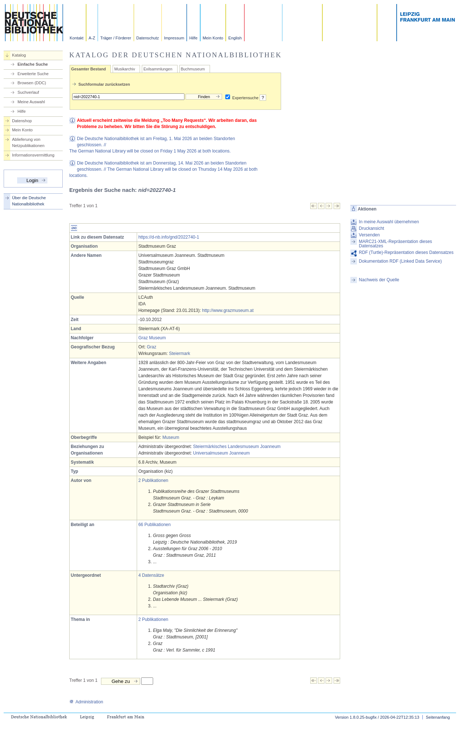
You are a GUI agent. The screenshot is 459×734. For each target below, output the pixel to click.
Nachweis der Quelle (379, 279)
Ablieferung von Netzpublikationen (28, 142)
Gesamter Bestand (88, 69)
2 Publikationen (153, 480)
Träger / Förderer (115, 38)
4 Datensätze (151, 575)
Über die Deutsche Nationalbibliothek (29, 201)
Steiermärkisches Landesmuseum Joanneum (237, 446)
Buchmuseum (193, 69)
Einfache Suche (32, 64)
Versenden (369, 234)
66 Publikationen (154, 524)
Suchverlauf (28, 92)
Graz (151, 346)
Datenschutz (147, 38)
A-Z (92, 38)
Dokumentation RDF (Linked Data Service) (400, 261)
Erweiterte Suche (32, 74)
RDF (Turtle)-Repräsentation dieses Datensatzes (406, 252)
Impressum (174, 38)
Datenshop (22, 121)
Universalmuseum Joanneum (221, 453)
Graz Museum (152, 337)
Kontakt (76, 38)
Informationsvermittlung (33, 155)
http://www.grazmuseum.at (227, 310)
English (235, 38)
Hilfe (193, 38)
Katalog (19, 55)
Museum (170, 437)
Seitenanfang (438, 717)
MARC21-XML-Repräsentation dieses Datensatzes (395, 243)
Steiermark (179, 353)
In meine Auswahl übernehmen (389, 221)
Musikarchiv (124, 69)
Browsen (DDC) (31, 83)
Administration (86, 701)
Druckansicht (371, 228)
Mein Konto (213, 38)
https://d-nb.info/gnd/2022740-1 (168, 237)
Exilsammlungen (157, 69)
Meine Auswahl (31, 102)
